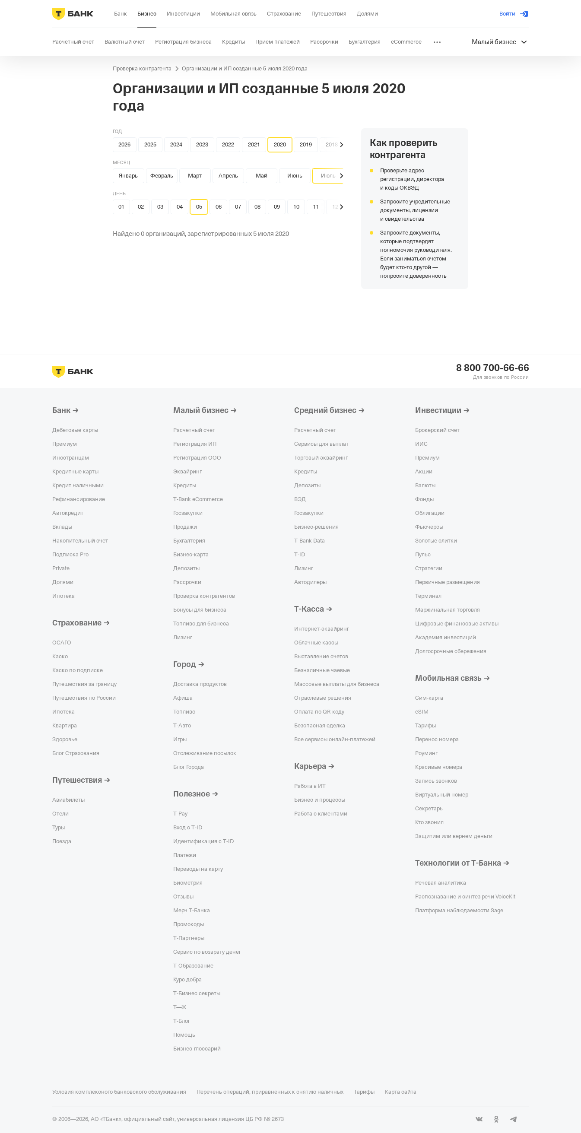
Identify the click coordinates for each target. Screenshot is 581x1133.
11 (316, 206)
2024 (176, 144)
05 (199, 206)
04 (180, 206)
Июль (328, 175)
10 (296, 206)
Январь (128, 175)
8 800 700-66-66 (492, 368)
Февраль (161, 175)
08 (257, 206)
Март (195, 175)
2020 (280, 144)
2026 (124, 144)
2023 (202, 144)
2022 (228, 144)
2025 (150, 144)
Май (261, 175)
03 (160, 206)
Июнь (294, 175)
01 (121, 206)
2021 (254, 144)
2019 (306, 144)
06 (219, 206)
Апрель (228, 175)
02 (141, 206)
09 (277, 206)
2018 (332, 144)
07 (238, 206)
